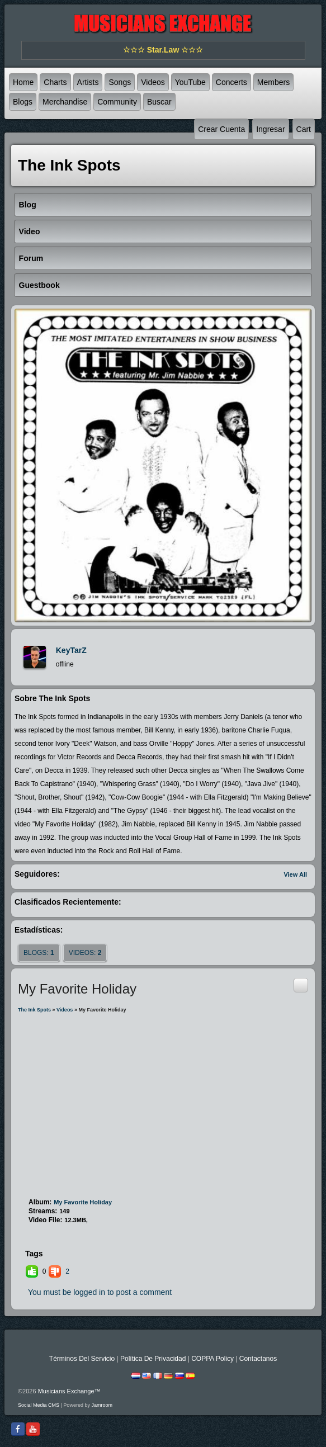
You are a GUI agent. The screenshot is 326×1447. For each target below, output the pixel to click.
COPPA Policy (212, 1359)
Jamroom (101, 1405)
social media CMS (38, 1405)
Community (117, 101)
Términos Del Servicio (82, 1359)
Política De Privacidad (153, 1359)
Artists (88, 82)
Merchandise (64, 101)
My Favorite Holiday (83, 1202)
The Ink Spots (34, 1010)
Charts (55, 82)
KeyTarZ (71, 650)
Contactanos (258, 1359)
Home (23, 82)
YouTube (190, 82)
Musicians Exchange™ (69, 1391)
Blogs (22, 101)
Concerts (231, 82)
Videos (153, 82)
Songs (119, 82)
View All (295, 874)
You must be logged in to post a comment (100, 1292)
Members (273, 82)
